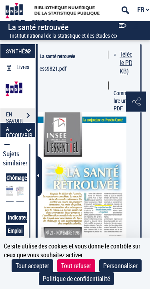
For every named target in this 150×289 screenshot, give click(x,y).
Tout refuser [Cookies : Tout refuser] (76, 265)
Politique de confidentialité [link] (76, 278)
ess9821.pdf (53, 68)
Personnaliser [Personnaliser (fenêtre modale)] (120, 265)
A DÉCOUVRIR (20, 130)
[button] (136, 102)
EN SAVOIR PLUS (20, 116)
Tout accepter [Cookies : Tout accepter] (32, 265)
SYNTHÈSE (20, 51)
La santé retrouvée (57, 56)
